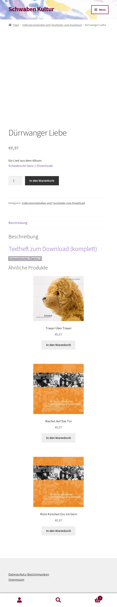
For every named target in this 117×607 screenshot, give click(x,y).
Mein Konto (19, 600)
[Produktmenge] (15, 180)
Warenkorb (90, 597)
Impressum (16, 579)
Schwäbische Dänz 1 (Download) (30, 166)
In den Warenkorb (41, 181)
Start (16, 25)
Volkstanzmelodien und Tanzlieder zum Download (52, 25)
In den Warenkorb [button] (58, 345)
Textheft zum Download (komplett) (52, 249)
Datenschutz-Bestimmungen (28, 574)
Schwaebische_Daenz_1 (25, 259)
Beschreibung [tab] (17, 223)
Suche (58, 600)
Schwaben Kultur (31, 9)
